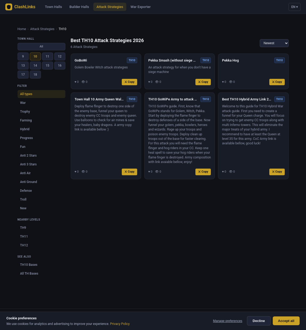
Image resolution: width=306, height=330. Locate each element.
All (41, 46)
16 (60, 65)
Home (22, 29)
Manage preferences (227, 321)
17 (23, 74)
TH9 (23, 228)
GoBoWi (81, 60)
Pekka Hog (230, 60)
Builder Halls (79, 7)
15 (47, 65)
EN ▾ (294, 7)
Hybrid (25, 129)
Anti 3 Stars (28, 164)
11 (47, 56)
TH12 (24, 245)
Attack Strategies (110, 7)
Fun (23, 147)
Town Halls (53, 7)
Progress (26, 138)
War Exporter (140, 7)
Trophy (25, 111)
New (23, 208)
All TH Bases (29, 273)
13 (23, 65)
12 (60, 56)
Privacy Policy (120, 324)
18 (35, 74)
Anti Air (25, 173)
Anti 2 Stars (28, 155)
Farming (26, 120)
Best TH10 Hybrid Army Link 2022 (247, 99)
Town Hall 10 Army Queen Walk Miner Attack (100, 99)
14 (35, 65)
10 (35, 56)
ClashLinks (20, 6)
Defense (26, 191)
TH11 (24, 236)
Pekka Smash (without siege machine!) (173, 60)
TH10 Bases (28, 265)
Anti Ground (28, 182)
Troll (23, 199)
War (23, 103)
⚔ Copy (129, 82)
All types (26, 94)
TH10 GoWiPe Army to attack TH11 (173, 99)
